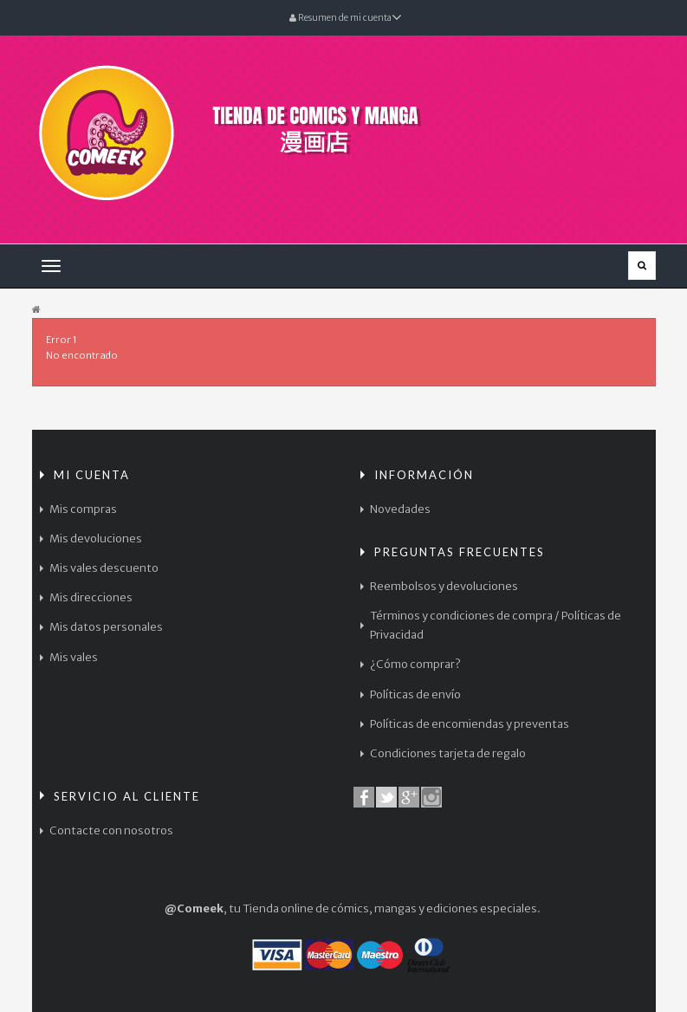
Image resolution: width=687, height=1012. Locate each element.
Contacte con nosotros (111, 830)
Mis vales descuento (104, 568)
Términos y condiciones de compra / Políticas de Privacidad (495, 625)
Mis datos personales (106, 627)
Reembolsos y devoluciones (444, 586)
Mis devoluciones (95, 538)
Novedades (400, 509)
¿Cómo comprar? (415, 664)
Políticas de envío (415, 694)
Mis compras (83, 509)
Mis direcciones (91, 597)
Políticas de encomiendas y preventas (469, 724)
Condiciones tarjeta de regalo (448, 753)
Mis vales (73, 657)
